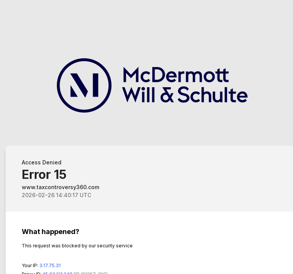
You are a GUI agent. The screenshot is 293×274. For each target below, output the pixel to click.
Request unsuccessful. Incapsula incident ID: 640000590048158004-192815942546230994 (146, 137)
